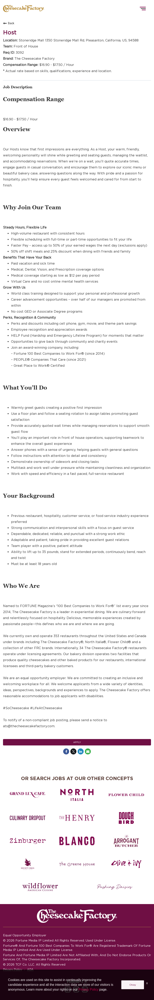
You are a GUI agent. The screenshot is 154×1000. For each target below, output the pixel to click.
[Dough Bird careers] (126, 818)
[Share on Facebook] (66, 751)
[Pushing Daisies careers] (115, 887)
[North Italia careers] (77, 795)
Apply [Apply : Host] (77, 742)
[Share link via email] (87, 751)
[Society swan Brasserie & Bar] (27, 864)
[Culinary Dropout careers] (27, 818)
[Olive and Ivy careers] (126, 864)
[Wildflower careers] (40, 887)
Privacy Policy (12, 969)
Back (8, 23)
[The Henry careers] (77, 818)
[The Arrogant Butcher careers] (126, 841)
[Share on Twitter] (73, 751)
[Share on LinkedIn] (80, 751)
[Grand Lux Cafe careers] (27, 795)
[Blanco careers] (77, 841)
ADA (30, 969)
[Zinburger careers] (27, 841)
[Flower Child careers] (126, 795)
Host (9, 32)
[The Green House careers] (77, 864)
